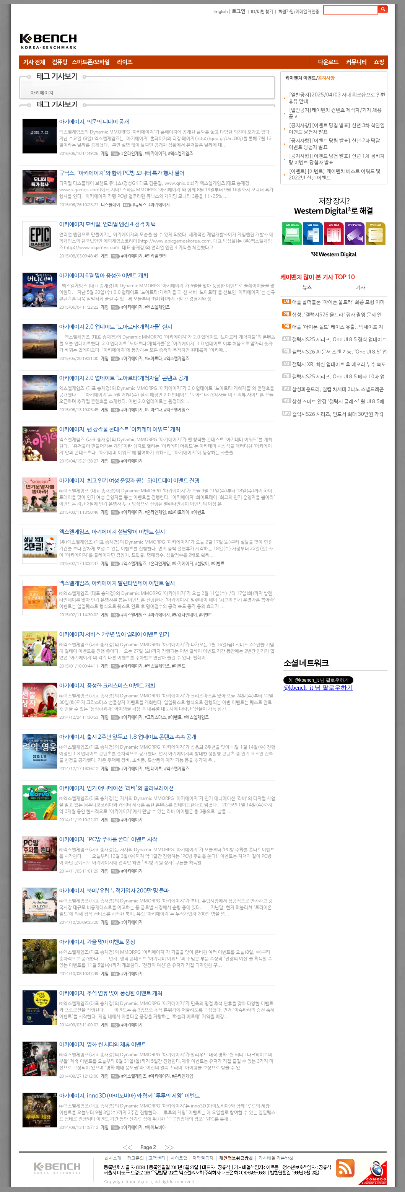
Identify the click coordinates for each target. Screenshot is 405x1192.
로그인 (239, 12)
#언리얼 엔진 (156, 256)
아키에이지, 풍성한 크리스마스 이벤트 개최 (107, 685)
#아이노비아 (155, 1127)
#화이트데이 (178, 512)
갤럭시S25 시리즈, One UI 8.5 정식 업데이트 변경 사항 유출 (334, 341)
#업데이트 (153, 769)
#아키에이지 (155, 153)
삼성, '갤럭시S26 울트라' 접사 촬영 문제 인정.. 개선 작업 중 (332, 316)
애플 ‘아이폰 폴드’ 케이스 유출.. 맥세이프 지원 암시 (332, 329)
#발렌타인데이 (184, 615)
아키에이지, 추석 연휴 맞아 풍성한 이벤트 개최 (110, 993)
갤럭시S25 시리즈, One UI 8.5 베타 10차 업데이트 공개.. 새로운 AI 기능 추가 (333, 378)
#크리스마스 (155, 717)
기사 (360, 288)
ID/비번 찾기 (262, 12)
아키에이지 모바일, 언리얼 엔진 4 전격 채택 (107, 224)
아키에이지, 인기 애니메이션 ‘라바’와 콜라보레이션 (116, 788)
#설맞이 (202, 564)
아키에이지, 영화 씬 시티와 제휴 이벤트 (102, 1044)
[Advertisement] (248, 36)
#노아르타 (153, 359)
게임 (105, 153)
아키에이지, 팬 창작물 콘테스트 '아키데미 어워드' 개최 (119, 429)
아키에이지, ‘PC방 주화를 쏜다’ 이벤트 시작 (108, 839)
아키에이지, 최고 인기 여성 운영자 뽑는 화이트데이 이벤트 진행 (129, 480)
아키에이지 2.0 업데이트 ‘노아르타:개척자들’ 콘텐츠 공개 (123, 378)
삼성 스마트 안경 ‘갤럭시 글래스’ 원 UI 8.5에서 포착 (333, 403)
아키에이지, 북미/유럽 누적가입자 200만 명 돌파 (114, 890)
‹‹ (127, 1147)
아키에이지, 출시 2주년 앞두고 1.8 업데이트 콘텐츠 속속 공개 (127, 737)
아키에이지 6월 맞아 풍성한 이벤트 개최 (103, 275)
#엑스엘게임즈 (180, 153)
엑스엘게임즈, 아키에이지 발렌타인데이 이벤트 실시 (117, 583)
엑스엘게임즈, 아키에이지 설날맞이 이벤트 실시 (112, 532)
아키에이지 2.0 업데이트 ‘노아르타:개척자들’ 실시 (115, 327)
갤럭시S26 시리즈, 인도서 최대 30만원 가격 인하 (333, 416)
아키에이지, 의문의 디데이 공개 (94, 122)
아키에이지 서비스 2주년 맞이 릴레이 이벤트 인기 (114, 634)
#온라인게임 (132, 153)
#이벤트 (198, 512)
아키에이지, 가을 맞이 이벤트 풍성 (97, 942)
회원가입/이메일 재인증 (298, 12)
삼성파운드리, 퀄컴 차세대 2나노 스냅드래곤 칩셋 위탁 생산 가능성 (333, 391)
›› (169, 1147)
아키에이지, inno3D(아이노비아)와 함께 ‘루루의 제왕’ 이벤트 (129, 1096)
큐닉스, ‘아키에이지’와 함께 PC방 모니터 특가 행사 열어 (121, 173)
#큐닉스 (139, 205)
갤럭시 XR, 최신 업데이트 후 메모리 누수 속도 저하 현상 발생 (334, 366)
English (220, 12)
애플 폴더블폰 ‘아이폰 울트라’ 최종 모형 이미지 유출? (333, 304)
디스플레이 (110, 205)
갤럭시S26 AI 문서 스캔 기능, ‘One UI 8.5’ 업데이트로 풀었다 (334, 353)
